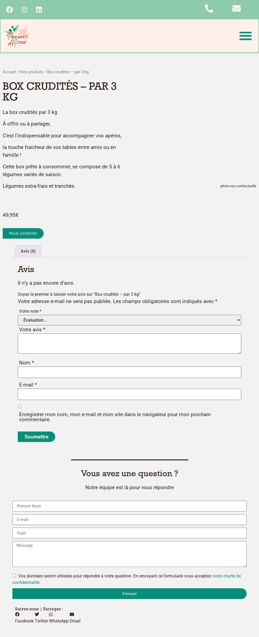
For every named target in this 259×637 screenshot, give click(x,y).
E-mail (28, 385)
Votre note (30, 311)
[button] (245, 36)
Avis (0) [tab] (28, 251)
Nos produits (31, 72)
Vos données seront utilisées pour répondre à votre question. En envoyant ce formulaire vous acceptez (126, 580)
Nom (26, 363)
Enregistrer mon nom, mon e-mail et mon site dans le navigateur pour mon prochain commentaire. (115, 417)
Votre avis (32, 330)
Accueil (9, 72)
